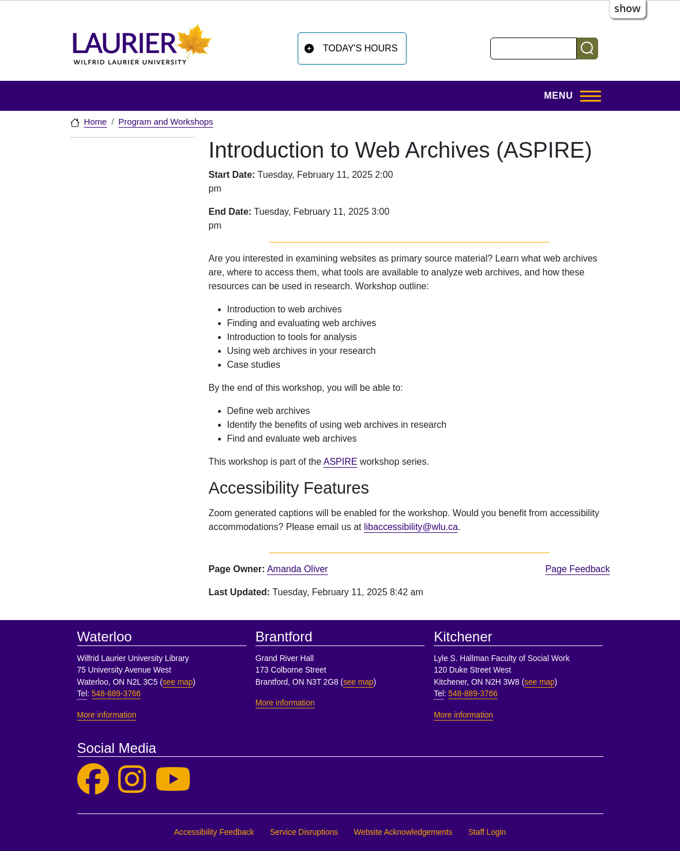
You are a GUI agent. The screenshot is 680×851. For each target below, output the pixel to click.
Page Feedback (577, 569)
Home (95, 121)
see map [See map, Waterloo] (178, 682)
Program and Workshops (165, 121)
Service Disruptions (304, 832)
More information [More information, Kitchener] (463, 715)
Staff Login (487, 832)
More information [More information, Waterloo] (107, 715)
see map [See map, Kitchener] (539, 682)
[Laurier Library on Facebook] (93, 780)
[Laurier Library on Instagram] (132, 780)
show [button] (627, 8)
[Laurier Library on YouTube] (173, 780)
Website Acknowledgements (403, 832)
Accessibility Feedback (214, 832)
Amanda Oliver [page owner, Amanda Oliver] (297, 569)
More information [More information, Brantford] (285, 703)
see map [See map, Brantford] (358, 682)
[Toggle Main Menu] (569, 95)
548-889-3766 (116, 693)
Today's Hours (360, 48)
